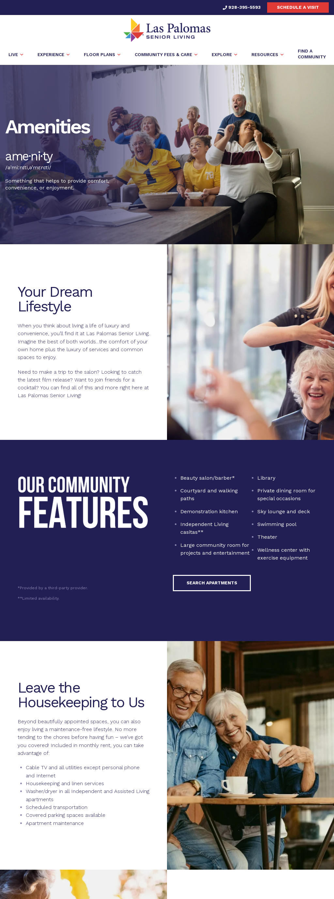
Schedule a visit (298, 7)
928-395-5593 (242, 7)
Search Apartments (212, 582)
